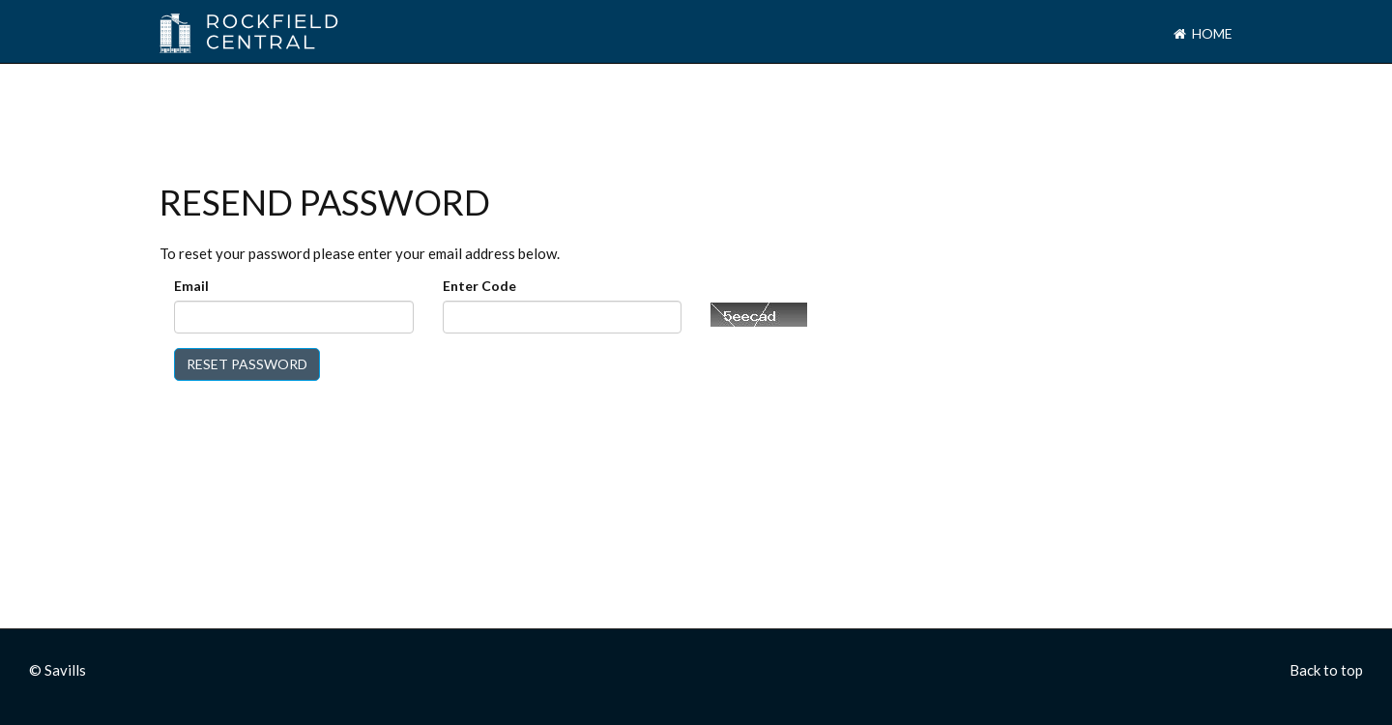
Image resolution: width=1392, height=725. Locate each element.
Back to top (1326, 670)
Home (1203, 33)
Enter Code (479, 285)
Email (191, 285)
